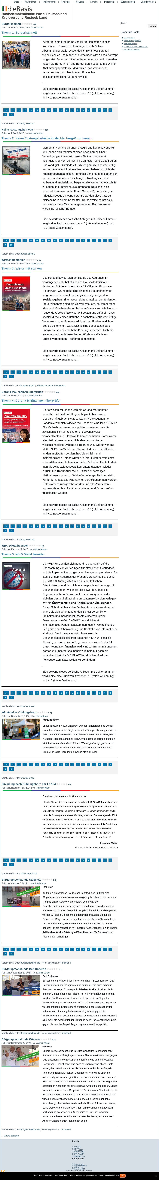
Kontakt (93, 2)
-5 (37, 110)
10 (11, 115)
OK (122, 1176)
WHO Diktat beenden (23, 545)
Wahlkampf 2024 (28, 873)
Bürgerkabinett (128, 2)
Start (16, 2)
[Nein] (155, 1176)
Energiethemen (148, 2)
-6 (31, 110)
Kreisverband (49, 2)
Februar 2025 (78, 1150)
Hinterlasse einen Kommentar (51, 386)
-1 (61, 110)
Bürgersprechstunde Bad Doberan (31, 968)
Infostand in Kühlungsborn (27, 712)
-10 (6, 110)
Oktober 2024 (78, 1155)
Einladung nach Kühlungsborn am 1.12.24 (36, 784)
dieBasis (80, 2)
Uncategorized (27, 706)
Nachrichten (30, 2)
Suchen (123, 23)
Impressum (109, 2)
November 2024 (79, 1153)
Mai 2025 (77, 1148)
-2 (55, 110)
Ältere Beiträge (10, 1136)
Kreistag (66, 2)
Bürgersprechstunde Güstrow (29, 1039)
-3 (49, 110)
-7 (25, 110)
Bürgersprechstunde (30, 963)
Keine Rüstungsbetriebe (25, 129)
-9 (13, 110)
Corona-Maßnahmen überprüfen (30, 391)
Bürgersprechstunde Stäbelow (29, 879)
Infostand (66, 963)
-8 (19, 110)
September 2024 (79, 1156)
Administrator (36, 27)
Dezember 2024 (79, 1151)
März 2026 (77, 1147)
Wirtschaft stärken (21, 259)
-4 (43, 110)
